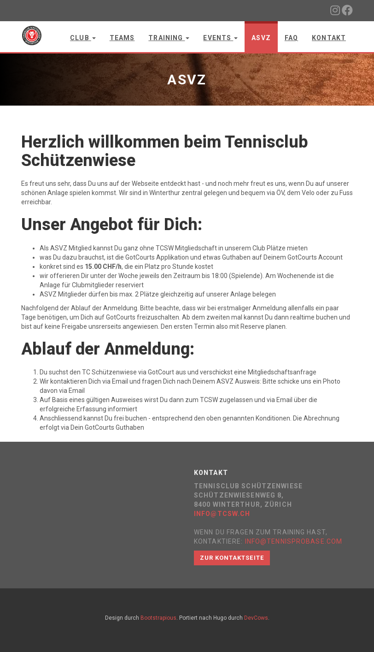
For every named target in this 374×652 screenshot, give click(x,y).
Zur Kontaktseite (232, 557)
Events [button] (220, 37)
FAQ (291, 37)
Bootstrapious (158, 618)
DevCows (256, 618)
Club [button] (83, 37)
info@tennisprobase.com (294, 541)
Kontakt (329, 37)
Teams (122, 37)
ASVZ (260, 37)
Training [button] (168, 37)
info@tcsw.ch (222, 513)
